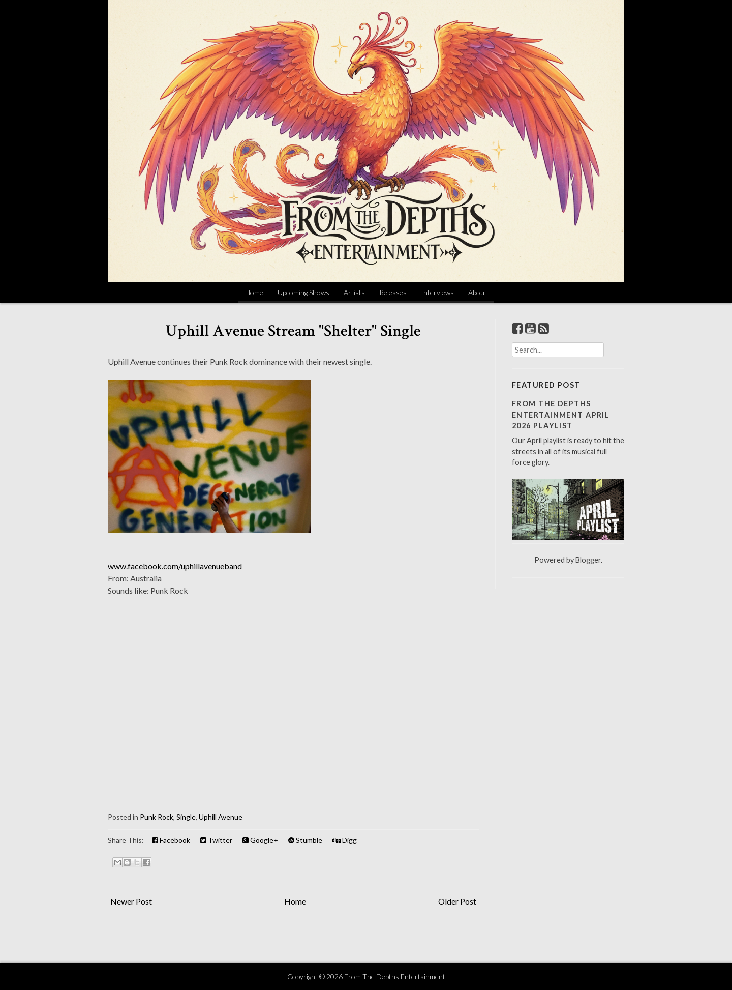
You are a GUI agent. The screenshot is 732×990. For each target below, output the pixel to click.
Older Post (457, 901)
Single (186, 816)
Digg (344, 840)
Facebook (171, 840)
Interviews (437, 292)
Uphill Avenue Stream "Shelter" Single (293, 331)
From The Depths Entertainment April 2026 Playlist (560, 414)
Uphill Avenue (220, 816)
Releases (393, 292)
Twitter (216, 840)
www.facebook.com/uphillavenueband (175, 566)
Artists (354, 292)
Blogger (588, 560)
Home (254, 292)
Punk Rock (156, 816)
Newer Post (131, 901)
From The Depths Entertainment (394, 976)
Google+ (260, 840)
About (477, 292)
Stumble (305, 840)
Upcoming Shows (303, 292)
